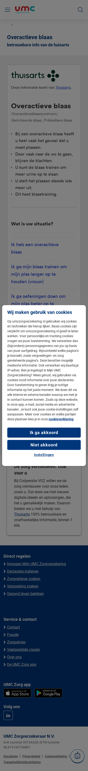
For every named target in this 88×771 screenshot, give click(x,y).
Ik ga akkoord (44, 432)
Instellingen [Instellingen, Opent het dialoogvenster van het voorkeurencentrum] (44, 455)
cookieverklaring (61, 419)
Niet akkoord (44, 444)
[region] (44, 385)
